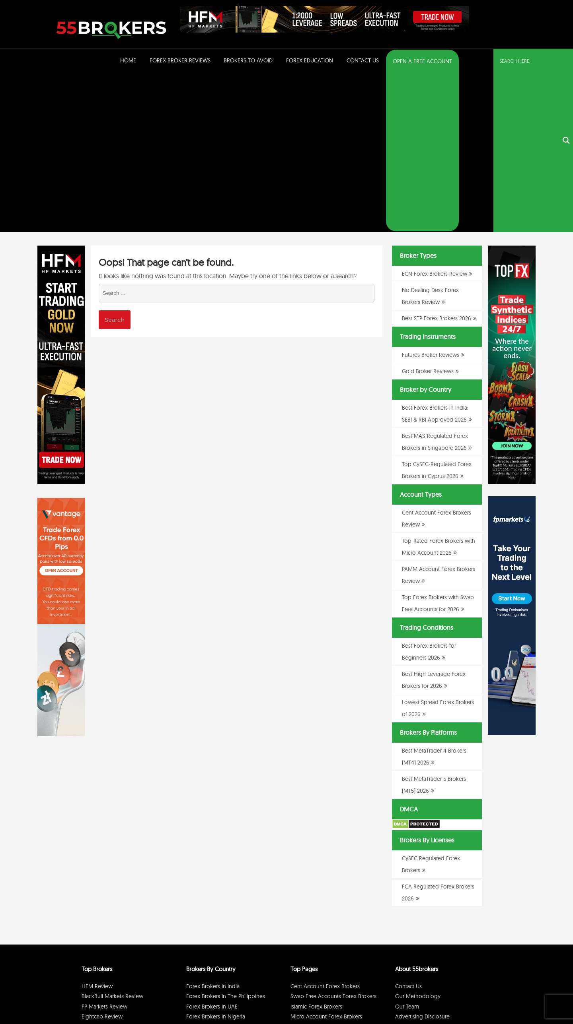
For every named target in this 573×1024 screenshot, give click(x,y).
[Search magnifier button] (566, 61)
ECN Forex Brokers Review (434, 116)
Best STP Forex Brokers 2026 (436, 160)
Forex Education (309, 60)
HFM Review (97, 828)
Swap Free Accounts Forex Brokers (333, 838)
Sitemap (405, 869)
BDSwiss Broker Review (110, 869)
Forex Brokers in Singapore (219, 879)
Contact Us (363, 60)
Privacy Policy (417, 997)
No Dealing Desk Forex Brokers (328, 889)
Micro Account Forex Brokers (326, 858)
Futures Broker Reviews (430, 197)
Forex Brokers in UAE (212, 848)
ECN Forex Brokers (313, 879)
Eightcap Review (102, 858)
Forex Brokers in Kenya (214, 889)
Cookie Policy (474, 997)
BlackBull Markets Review (112, 838)
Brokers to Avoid (248, 60)
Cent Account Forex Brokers (325, 828)
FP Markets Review (104, 848)
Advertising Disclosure (422, 858)
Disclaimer (445, 997)
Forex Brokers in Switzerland (220, 869)
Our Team (407, 848)
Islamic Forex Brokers (316, 848)
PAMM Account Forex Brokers (327, 869)
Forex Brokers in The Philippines (225, 838)
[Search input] (528, 61)
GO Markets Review (106, 879)
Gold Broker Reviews (428, 213)
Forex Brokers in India (213, 828)
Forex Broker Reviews (180, 60)
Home (128, 60)
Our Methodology (417, 838)
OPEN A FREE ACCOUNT (422, 61)
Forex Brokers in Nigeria (215, 858)
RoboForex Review (105, 889)
